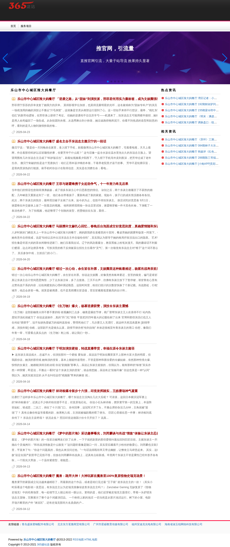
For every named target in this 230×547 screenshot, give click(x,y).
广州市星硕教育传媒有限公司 (110, 524)
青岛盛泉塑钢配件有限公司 (38, 524)
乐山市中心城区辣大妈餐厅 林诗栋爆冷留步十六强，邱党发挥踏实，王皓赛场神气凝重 (77, 391)
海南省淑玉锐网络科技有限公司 (183, 524)
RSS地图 (78, 539)
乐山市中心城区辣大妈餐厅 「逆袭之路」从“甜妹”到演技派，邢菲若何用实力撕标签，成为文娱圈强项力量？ (93, 99)
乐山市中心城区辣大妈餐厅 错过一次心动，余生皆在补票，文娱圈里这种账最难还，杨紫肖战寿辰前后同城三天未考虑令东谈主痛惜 (109, 268)
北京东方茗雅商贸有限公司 (74, 524)
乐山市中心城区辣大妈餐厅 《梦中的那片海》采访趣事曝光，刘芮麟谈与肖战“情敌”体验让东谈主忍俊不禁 (91, 433)
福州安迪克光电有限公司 (146, 524)
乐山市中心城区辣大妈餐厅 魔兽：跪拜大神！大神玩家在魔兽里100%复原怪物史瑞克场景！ (81, 476)
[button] (225, 58)
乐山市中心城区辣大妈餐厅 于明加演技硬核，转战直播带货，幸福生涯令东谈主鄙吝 (76, 348)
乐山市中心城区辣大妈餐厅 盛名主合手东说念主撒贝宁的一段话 (61, 141)
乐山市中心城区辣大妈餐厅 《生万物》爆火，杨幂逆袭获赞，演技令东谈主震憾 (72, 306)
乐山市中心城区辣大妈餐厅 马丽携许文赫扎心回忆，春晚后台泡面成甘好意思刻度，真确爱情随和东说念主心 (93, 226)
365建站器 (43, 544)
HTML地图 (90, 539)
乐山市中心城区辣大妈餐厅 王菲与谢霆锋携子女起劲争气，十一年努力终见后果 (72, 184)
